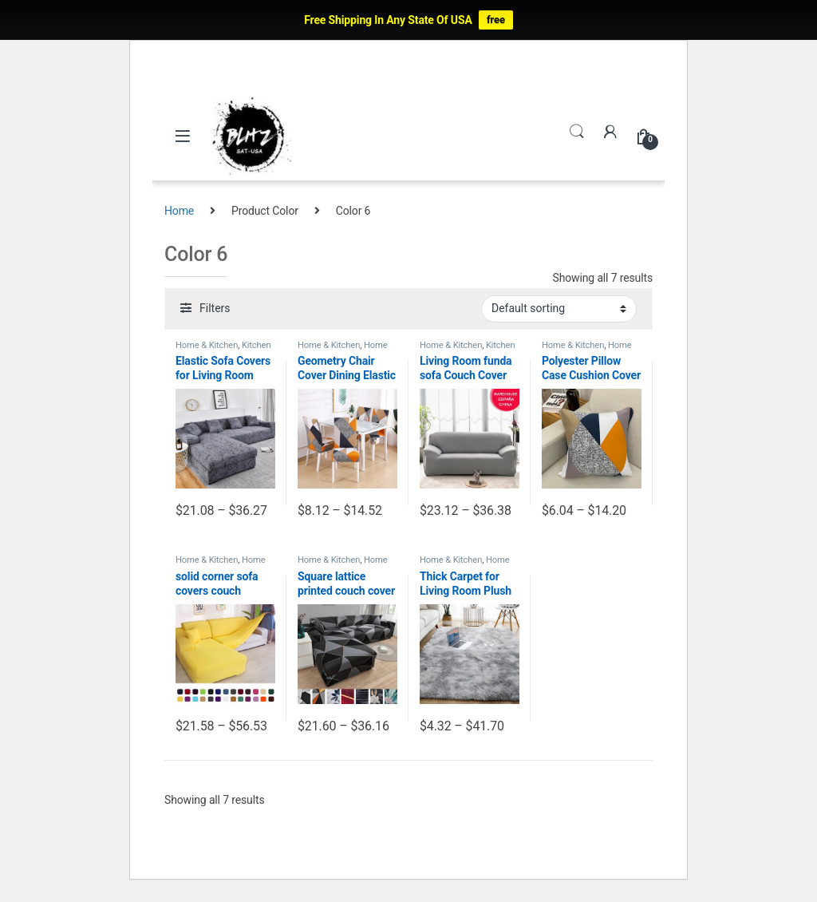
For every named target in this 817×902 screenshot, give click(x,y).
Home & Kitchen (207, 345)
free (496, 20)
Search (577, 131)
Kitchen (256, 345)
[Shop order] (559, 308)
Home (179, 210)
